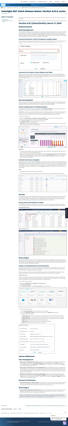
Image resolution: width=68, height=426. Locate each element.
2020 (20, 7)
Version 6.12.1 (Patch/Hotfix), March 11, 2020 (7, 20)
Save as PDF (66, 13)
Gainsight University (42, 1)
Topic (8, 413)
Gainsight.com (33, 1)
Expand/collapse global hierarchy (2, 7)
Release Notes (16, 7)
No (20, 409)
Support (63, 1)
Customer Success (9, 7)
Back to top (3, 405)
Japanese (24, 1)
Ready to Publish (35, 413)
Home (4, 7)
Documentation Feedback (44, 421)
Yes (16, 409)
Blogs (50, 1)
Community (56, 1)
